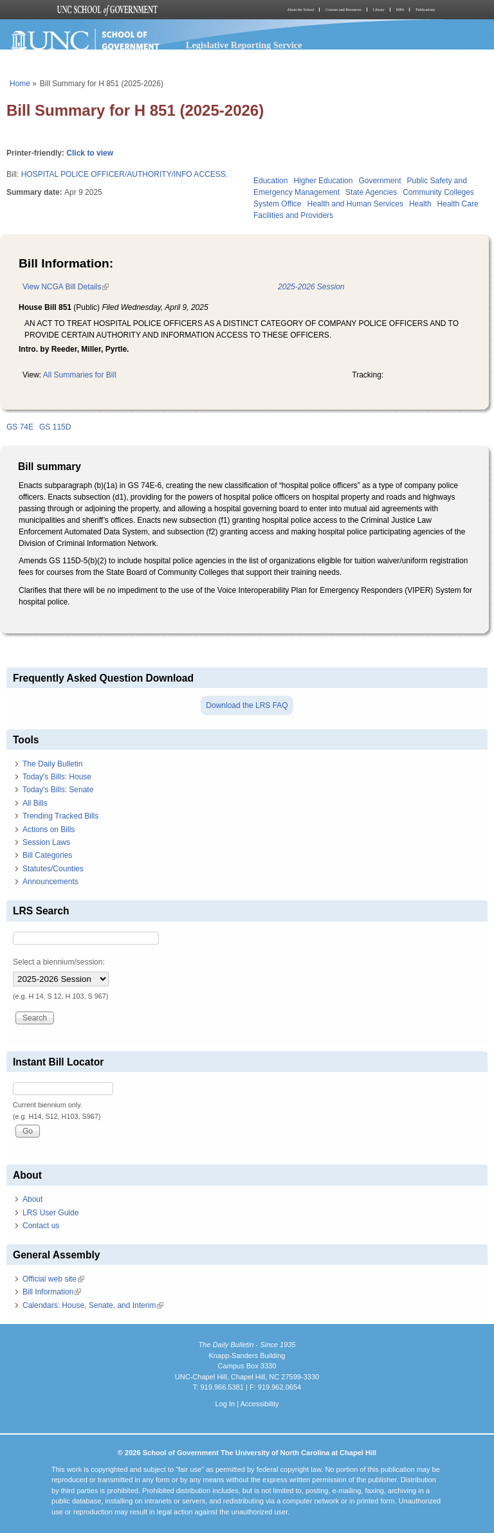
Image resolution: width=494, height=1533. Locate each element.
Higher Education (322, 180)
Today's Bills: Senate (58, 789)
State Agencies (371, 192)
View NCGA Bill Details (66, 286)
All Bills (35, 803)
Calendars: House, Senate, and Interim (93, 1305)
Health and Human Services (355, 203)
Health (420, 203)
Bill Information (52, 1291)
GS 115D (55, 426)
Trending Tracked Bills (60, 816)
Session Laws (46, 842)
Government (379, 180)
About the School (300, 10)
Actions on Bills (49, 829)
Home (20, 83)
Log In (225, 1404)
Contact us (41, 1225)
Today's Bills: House (57, 776)
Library (379, 10)
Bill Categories (47, 855)
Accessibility (259, 1404)
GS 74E (19, 426)
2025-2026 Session (311, 286)
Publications (425, 10)
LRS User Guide (50, 1212)
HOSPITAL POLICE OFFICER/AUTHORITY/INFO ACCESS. (124, 174)
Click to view (89, 153)
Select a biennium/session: (59, 961)
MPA (400, 10)
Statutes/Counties (53, 868)
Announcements (50, 881)
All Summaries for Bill (79, 374)
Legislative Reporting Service (244, 45)
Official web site (53, 1279)
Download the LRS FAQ (247, 705)
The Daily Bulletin (52, 763)
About (32, 1199)
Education (270, 180)
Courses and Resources (343, 10)
